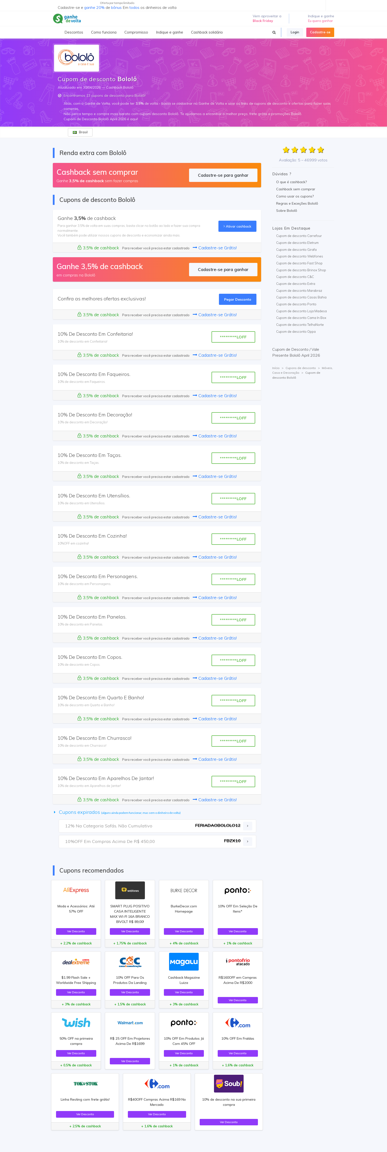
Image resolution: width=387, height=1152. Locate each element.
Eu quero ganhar (320, 21)
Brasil (80, 132)
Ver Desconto (76, 931)
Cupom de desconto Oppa (296, 331)
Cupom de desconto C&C (295, 277)
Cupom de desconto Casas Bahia (301, 297)
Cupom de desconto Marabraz (299, 291)
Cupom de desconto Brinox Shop (301, 270)
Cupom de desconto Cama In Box (301, 318)
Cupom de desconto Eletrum (297, 243)
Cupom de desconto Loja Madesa (301, 311)
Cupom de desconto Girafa (296, 250)
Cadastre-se (320, 32)
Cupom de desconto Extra (295, 284)
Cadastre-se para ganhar (223, 175)
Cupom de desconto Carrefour (299, 236)
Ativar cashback (237, 226)
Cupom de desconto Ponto (296, 304)
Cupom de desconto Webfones (299, 256)
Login (295, 32)
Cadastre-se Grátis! (215, 248)
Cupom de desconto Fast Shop (299, 263)
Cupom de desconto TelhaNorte (300, 325)
